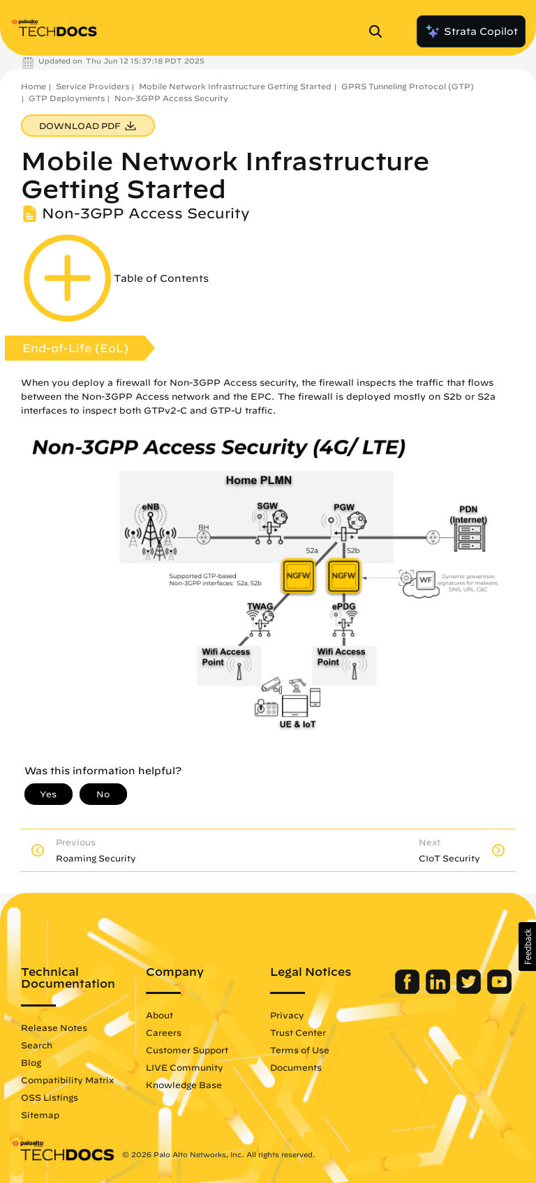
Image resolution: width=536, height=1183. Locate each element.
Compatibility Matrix (67, 1080)
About (159, 1015)
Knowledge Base (184, 1085)
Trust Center (298, 1032)
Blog (31, 1062)
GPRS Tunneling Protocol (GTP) (407, 86)
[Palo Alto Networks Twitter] (470, 990)
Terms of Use (299, 1050)
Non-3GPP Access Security (171, 98)
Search (36, 1045)
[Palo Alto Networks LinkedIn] (439, 990)
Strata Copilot (471, 31)
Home (33, 86)
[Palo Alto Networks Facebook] (408, 990)
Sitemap (40, 1115)
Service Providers (92, 86)
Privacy (287, 1015)
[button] (527, 946)
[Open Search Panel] (379, 31)
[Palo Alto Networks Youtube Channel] (499, 990)
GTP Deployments (67, 98)
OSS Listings (49, 1097)
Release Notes (54, 1027)
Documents (296, 1067)
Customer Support (187, 1050)
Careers (163, 1032)
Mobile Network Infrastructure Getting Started (235, 86)
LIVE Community (184, 1067)
